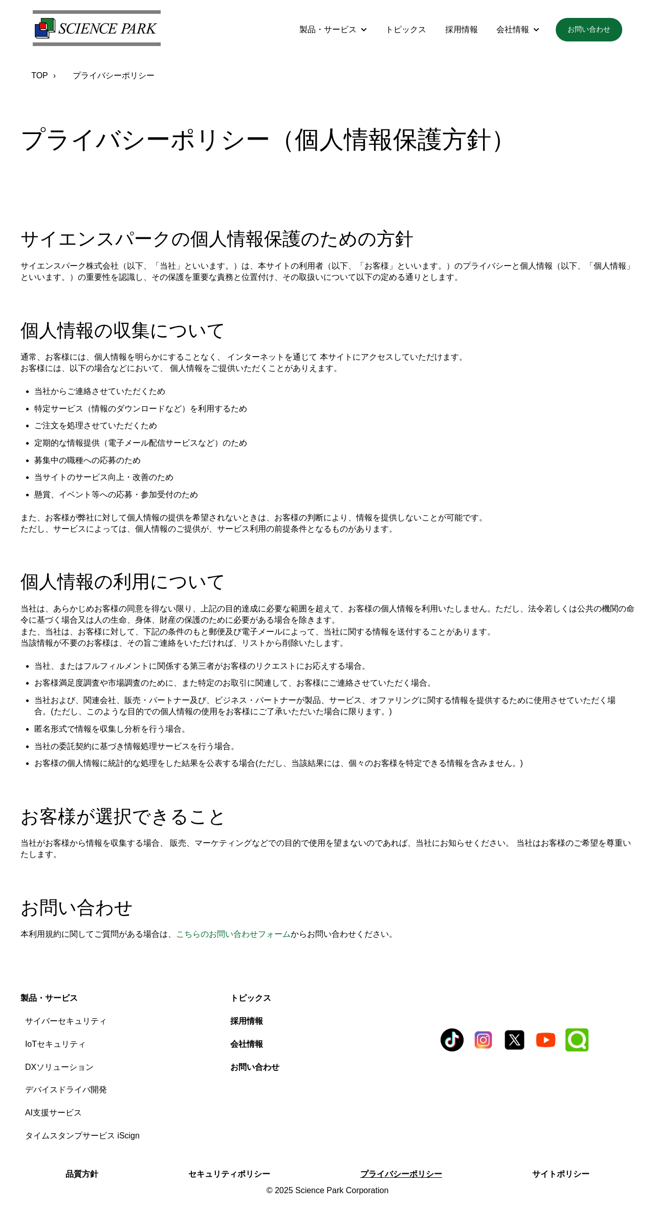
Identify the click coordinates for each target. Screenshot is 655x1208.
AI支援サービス (53, 1112)
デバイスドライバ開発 (66, 1089)
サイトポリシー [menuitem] (561, 1174)
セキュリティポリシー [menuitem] (229, 1174)
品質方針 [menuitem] (82, 1174)
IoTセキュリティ (55, 1044)
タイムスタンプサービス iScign (82, 1135)
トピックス (405, 29)
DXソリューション (59, 1067)
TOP (39, 75)
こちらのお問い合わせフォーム (233, 934)
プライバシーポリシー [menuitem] (401, 1174)
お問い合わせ (588, 29)
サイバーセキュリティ (66, 1021)
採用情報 (461, 29)
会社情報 (512, 29)
